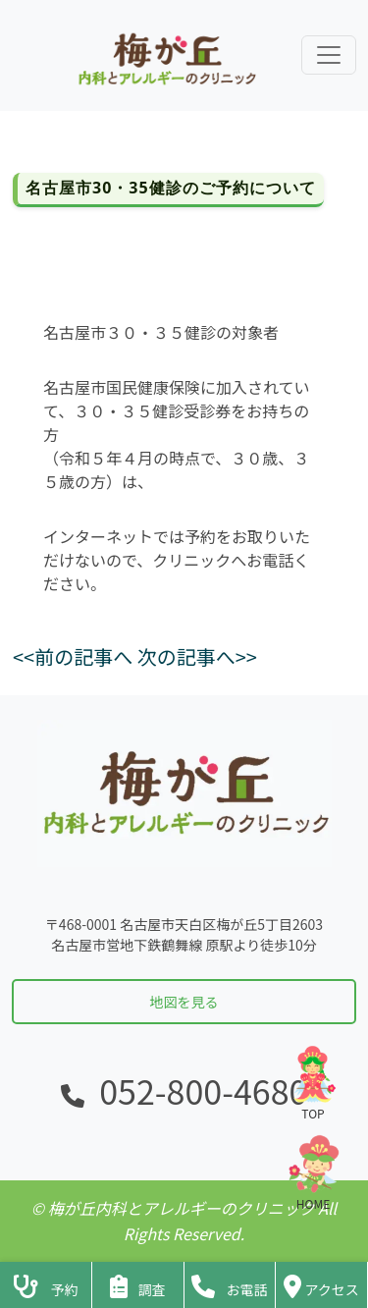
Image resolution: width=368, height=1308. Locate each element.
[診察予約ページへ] (45, 1285)
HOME (313, 1173)
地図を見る (184, 1001)
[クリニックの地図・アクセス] (321, 1285)
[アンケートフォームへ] (138, 1285)
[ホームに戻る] (165, 55)
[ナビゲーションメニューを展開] (328, 55)
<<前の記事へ (72, 656)
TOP (313, 1082)
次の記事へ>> (197, 656)
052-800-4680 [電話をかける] (203, 1090)
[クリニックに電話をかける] (230, 1285)
